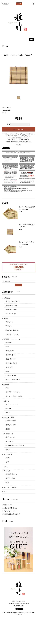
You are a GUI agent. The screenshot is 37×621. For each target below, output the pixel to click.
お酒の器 (6, 384)
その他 (8, 412)
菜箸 (7, 346)
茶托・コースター (11, 437)
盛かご (8, 457)
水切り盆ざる (10, 351)
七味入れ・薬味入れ (12, 330)
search (19, 4)
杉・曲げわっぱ (11, 313)
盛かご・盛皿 (8, 454)
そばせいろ (9, 322)
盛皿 (7, 462)
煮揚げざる (9, 367)
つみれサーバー (11, 375)
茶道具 (6, 467)
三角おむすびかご (11, 309)
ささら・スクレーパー (13, 379)
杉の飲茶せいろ (11, 355)
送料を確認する (25, 139)
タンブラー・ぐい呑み (13, 392)
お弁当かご (7, 298)
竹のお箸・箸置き (9, 417)
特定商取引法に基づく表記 (11, 514)
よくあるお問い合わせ (10, 508)
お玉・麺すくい (11, 359)
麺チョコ (9, 326)
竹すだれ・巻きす (11, 363)
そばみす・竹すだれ (12, 334)
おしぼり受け (10, 441)
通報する (18, 144)
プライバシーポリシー (10, 511)
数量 (8, 124)
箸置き (8, 429)
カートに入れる (18, 129)
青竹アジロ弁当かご (12, 305)
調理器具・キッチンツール (12, 339)
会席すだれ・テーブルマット (15, 445)
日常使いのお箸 (11, 420)
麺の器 (6, 318)
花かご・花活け (11, 478)
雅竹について (7, 505)
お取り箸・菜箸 (11, 425)
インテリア (7, 471)
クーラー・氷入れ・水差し (14, 396)
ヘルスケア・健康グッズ (11, 487)
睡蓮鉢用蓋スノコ (11, 474)
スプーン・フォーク (12, 404)
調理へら (9, 342)
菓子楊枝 (9, 408)
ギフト (6, 491)
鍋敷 (7, 371)
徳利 (7, 388)
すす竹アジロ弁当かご (13, 301)
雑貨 (7, 482)
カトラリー (7, 401)
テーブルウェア (8, 434)
